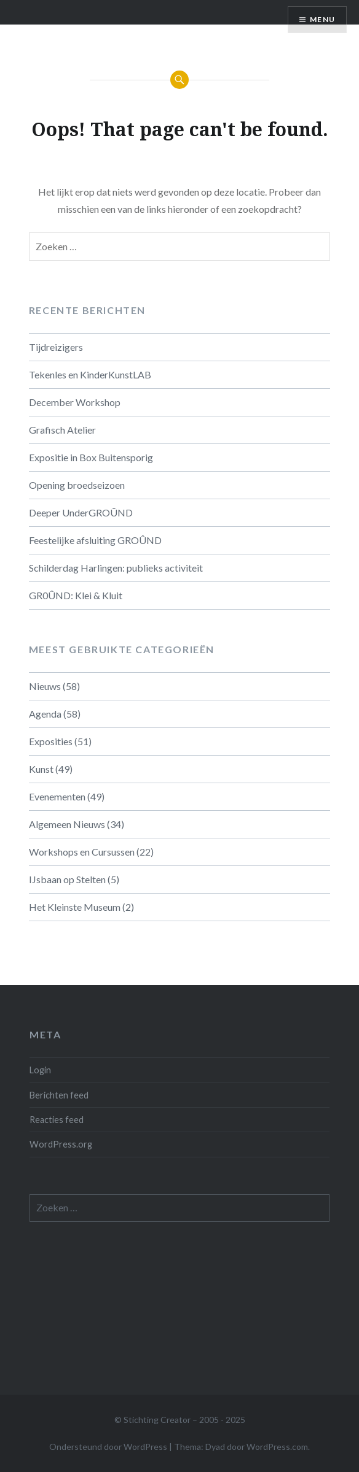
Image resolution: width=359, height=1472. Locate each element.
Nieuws (45, 686)
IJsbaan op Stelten (67, 879)
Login (40, 1070)
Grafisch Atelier (62, 429)
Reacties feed (57, 1119)
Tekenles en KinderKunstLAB (90, 374)
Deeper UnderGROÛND (81, 512)
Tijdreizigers (56, 347)
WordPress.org (61, 1144)
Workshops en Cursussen (82, 851)
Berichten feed (59, 1095)
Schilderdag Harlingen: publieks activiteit (116, 567)
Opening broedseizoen (77, 485)
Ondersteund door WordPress (108, 1446)
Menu (322, 19)
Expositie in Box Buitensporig (91, 457)
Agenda (45, 713)
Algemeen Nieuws (67, 824)
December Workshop (74, 402)
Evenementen (57, 796)
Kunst (41, 769)
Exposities (51, 741)
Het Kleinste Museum (74, 907)
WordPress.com (277, 1446)
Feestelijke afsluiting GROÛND (95, 540)
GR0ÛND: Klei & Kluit (75, 595)
